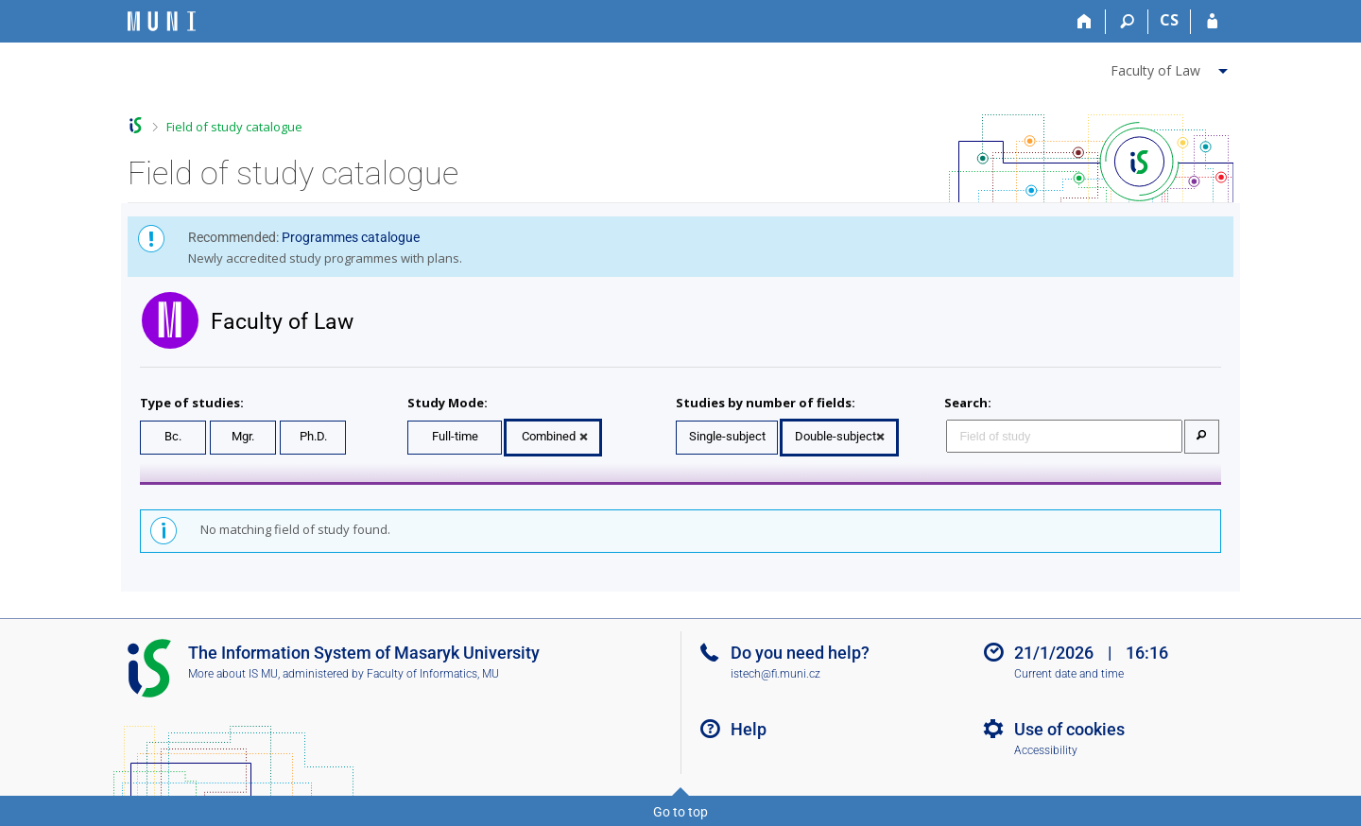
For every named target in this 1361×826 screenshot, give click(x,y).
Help (749, 729)
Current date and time (1069, 673)
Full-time (455, 436)
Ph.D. (313, 436)
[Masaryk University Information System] (162, 21)
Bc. (172, 436)
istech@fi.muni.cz (775, 673)
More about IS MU (233, 673)
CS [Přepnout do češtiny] (1169, 19)
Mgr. (243, 436)
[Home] (1084, 21)
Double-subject (835, 436)
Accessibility (1045, 750)
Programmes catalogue (351, 237)
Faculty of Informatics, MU (433, 673)
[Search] (1127, 21)
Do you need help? (800, 653)
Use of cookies (1069, 729)
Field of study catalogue (234, 126)
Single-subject (727, 436)
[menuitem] (1171, 67)
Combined (549, 436)
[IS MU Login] (1212, 21)
